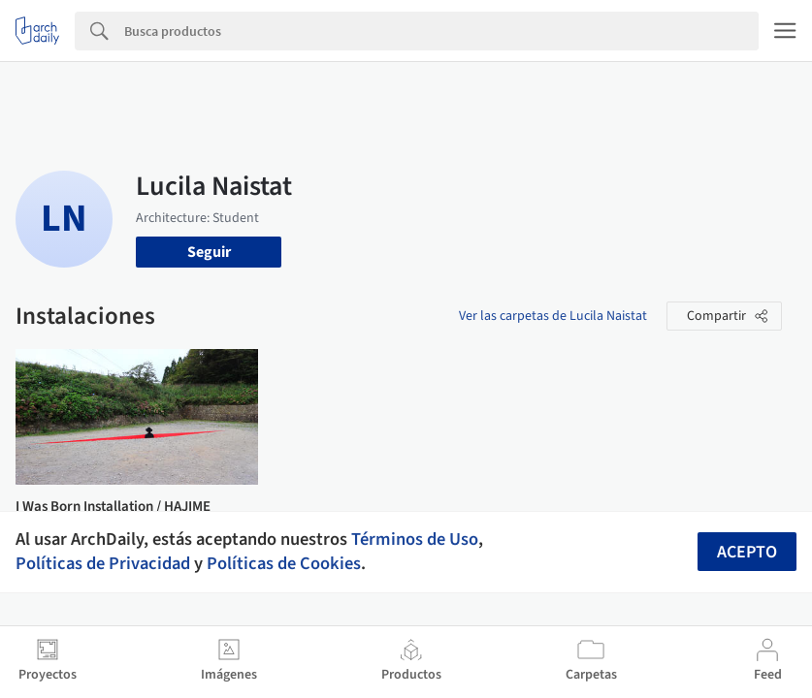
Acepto (747, 552)
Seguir (209, 252)
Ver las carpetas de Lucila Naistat (553, 316)
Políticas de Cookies (284, 563)
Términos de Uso (414, 539)
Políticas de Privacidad (103, 563)
